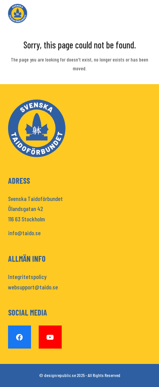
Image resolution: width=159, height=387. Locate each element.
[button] (147, 13)
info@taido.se (24, 232)
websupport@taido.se (33, 287)
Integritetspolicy (27, 276)
